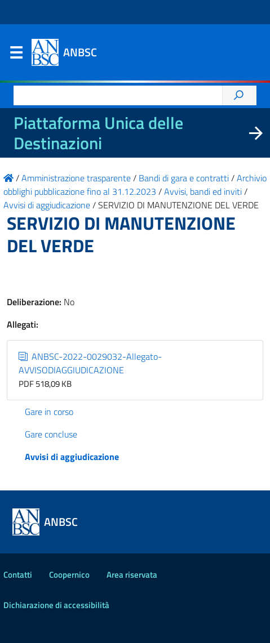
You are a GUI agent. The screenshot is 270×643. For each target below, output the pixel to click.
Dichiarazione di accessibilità (56, 605)
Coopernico (69, 574)
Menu (16, 55)
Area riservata (132, 574)
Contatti (17, 574)
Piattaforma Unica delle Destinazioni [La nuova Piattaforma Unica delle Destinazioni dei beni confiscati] (98, 133)
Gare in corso (49, 411)
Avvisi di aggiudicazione (72, 456)
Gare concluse (51, 434)
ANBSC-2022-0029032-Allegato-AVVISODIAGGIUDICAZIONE (90, 363)
